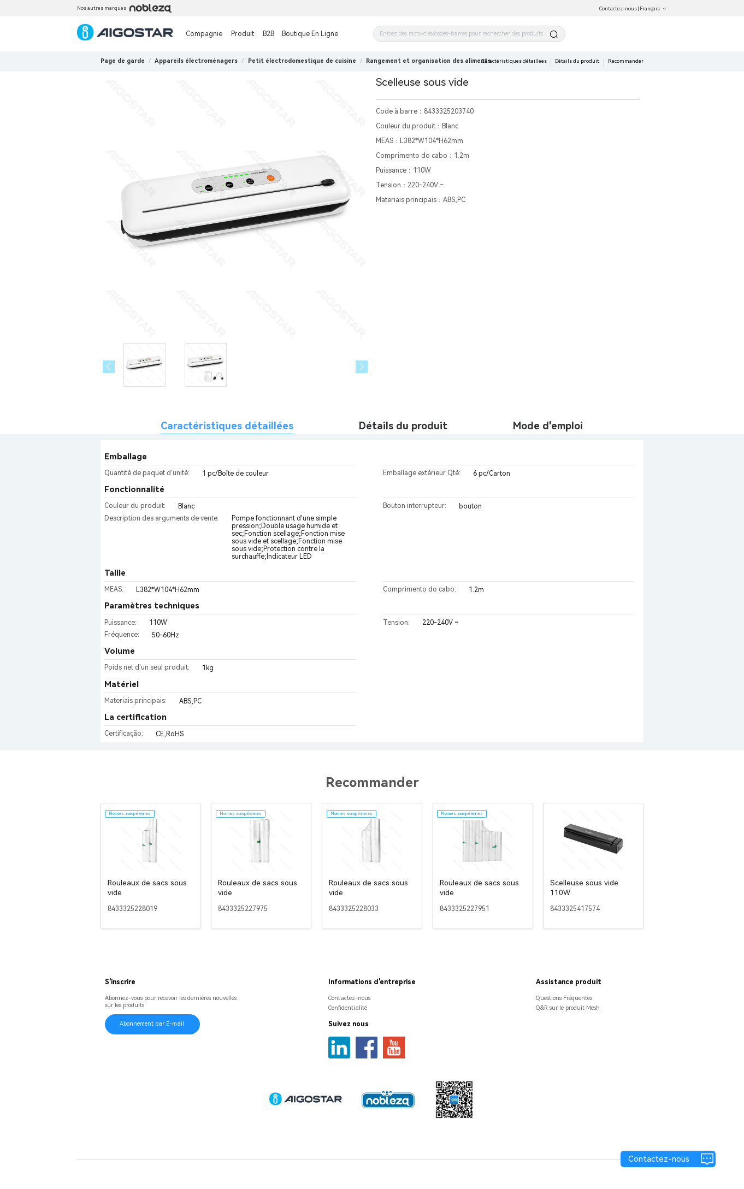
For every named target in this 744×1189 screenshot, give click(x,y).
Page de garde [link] (123, 60)
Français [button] (653, 8)
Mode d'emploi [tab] (548, 425)
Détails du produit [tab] (403, 425)
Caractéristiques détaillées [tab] (227, 425)
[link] (196, 60)
